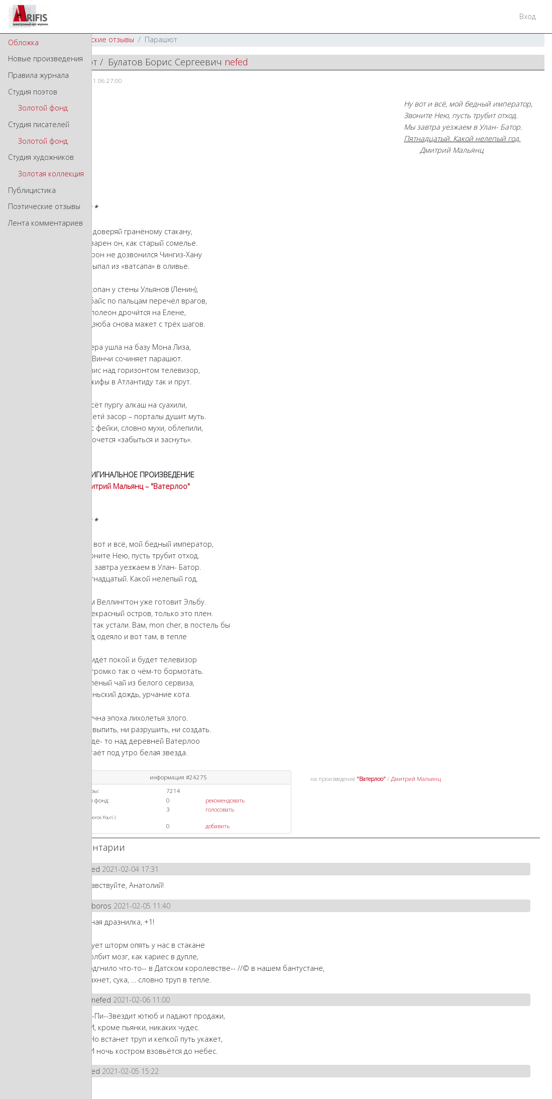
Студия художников (41, 157)
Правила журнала (38, 75)
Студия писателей (38, 124)
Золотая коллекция (51, 173)
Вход (527, 16)
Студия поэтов (32, 91)
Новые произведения (45, 58)
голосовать (219, 809)
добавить (217, 826)
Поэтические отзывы (44, 206)
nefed (236, 62)
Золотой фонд (43, 108)
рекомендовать (225, 800)
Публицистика (32, 190)
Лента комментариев (45, 223)
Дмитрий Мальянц (416, 778)
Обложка (23, 42)
